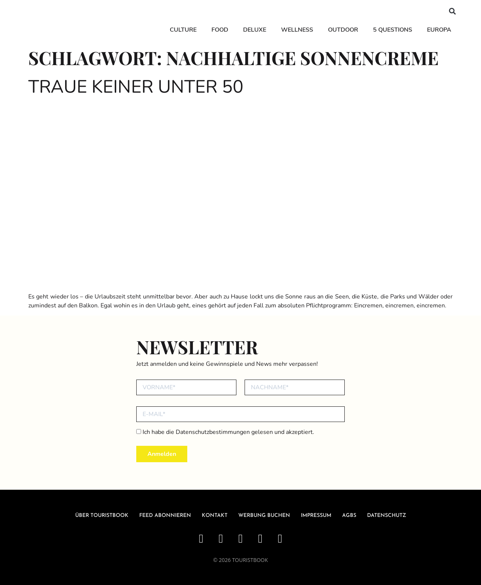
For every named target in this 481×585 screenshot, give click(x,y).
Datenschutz (386, 515)
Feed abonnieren (165, 515)
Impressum (316, 515)
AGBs (349, 515)
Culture (183, 30)
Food (219, 30)
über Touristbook (101, 515)
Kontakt (214, 515)
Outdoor (343, 30)
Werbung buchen (264, 515)
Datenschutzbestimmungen (213, 432)
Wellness (297, 30)
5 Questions (392, 30)
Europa (439, 30)
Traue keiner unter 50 (135, 86)
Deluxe (254, 30)
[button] (452, 11)
